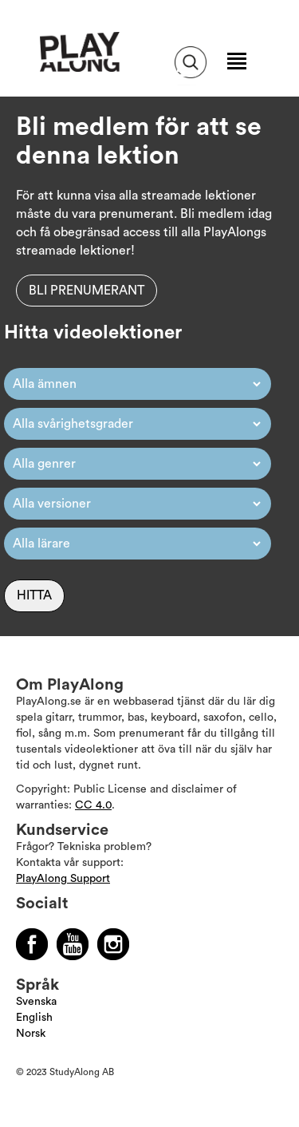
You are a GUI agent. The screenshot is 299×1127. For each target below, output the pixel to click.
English (34, 1017)
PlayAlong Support (63, 878)
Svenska (36, 1001)
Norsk (30, 1033)
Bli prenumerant (86, 290)
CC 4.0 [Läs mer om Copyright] (93, 805)
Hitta (34, 595)
